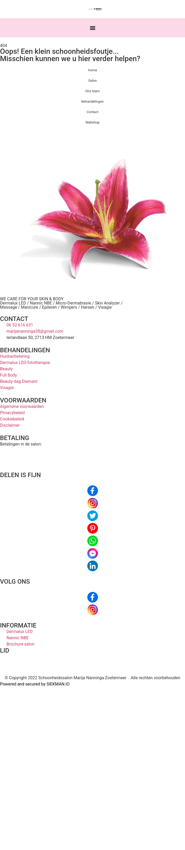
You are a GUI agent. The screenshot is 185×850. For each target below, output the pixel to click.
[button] (92, 28)
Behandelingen (92, 101)
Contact (92, 112)
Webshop (92, 122)
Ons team (92, 91)
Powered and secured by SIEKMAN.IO (35, 684)
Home (92, 70)
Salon (92, 81)
